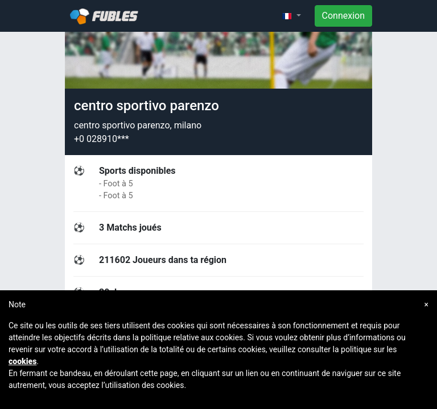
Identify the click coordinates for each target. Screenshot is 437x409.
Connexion (343, 15)
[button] (291, 16)
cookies (22, 361)
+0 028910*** (101, 138)
